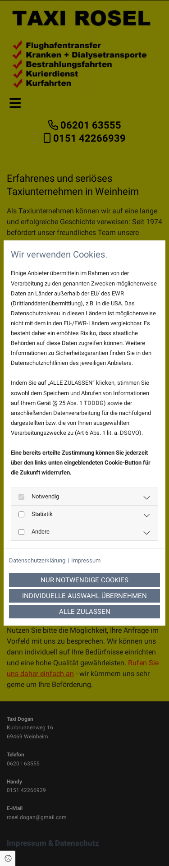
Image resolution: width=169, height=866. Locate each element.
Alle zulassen (84, 612)
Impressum (85, 560)
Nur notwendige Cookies (84, 580)
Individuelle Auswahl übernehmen (84, 596)
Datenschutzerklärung (37, 560)
